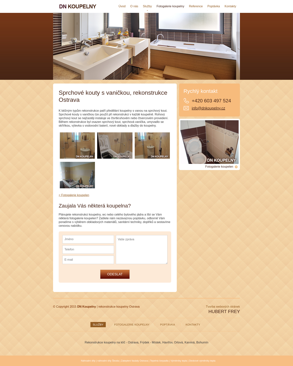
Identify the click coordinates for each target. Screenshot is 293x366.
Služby (98, 324)
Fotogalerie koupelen (221, 167)
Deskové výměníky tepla (202, 360)
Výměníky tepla (178, 360)
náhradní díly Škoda (108, 360)
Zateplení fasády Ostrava (134, 360)
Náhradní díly (88, 360)
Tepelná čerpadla (159, 360)
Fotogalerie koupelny (131, 324)
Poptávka (167, 324)
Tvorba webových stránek (223, 306)
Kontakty (193, 324)
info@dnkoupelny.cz (208, 108)
